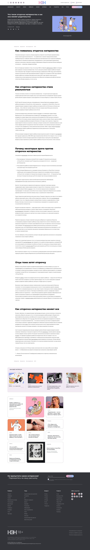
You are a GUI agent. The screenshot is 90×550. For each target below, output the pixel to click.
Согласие (58, 509)
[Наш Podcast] (81, 497)
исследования (30, 46)
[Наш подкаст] (72, 499)
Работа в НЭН (59, 499)
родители (23, 46)
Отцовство (49, 444)
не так (32, 318)
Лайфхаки (10, 495)
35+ (35, 46)
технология (28, 225)
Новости (10, 384)
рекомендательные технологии (34, 543)
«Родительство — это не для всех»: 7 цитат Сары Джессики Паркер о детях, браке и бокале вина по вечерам (54, 413)
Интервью (10, 509)
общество (17, 46)
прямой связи (29, 298)
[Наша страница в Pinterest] (23, 2)
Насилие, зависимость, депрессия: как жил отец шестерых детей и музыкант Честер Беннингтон (54, 437)
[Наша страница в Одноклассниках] (18, 2)
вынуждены (34, 339)
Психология (26, 505)
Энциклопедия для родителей (30, 493)
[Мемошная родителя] (77, 494)
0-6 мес (46, 493)
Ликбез (67, 384)
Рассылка (79, 2)
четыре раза (29, 246)
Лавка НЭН (58, 501)
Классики (26, 515)
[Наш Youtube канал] (11, 2)
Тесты (9, 511)
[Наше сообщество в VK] (16, 2)
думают (17, 335)
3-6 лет (45, 501)
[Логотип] (42, 2)
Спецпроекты (59, 497)
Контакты (58, 505)
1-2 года (46, 497)
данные (45, 115)
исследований (19, 211)
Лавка (72, 2)
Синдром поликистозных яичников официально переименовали (35, 387)
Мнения (48, 384)
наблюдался (49, 67)
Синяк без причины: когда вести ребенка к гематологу (72, 387)
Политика (58, 511)
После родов (10, 501)
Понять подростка (65, 2)
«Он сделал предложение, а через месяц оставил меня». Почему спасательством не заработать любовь (54, 388)
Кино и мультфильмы (28, 509)
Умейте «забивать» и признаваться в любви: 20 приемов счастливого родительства (16, 404)
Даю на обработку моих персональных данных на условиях (60, 480)
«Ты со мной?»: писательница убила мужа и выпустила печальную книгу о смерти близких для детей (16, 448)
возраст (58, 126)
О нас (57, 493)
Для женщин (10, 503)
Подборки (10, 507)
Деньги (25, 501)
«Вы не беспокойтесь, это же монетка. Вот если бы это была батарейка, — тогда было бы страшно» (34, 436)
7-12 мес (46, 495)
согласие (52, 479)
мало (26, 324)
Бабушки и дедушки (28, 499)
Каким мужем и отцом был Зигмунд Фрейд (53, 449)
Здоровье (26, 503)
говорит (30, 189)
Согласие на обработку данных (75, 532)
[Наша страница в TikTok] (74, 497)
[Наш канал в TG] (72, 494)
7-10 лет (46, 503)
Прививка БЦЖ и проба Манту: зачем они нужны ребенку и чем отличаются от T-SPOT (16, 436)
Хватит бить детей (28, 519)
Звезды (25, 513)
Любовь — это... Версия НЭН (14, 386)
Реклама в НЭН (59, 495)
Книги (25, 511)
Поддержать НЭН (60, 503)
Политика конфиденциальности (75, 534)
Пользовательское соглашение (75, 530)
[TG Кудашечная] (74, 494)
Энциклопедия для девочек (30, 517)
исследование (27, 242)
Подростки (46, 505)
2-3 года (46, 499)
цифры (22, 277)
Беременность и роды (12, 499)
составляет (59, 134)
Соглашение (59, 507)
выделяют (24, 155)
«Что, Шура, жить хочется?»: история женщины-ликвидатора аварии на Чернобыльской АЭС (54, 426)
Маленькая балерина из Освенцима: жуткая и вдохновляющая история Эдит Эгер (15, 460)
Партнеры (10, 513)
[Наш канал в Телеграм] (21, 2)
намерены (45, 331)
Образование (27, 507)
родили (52, 102)
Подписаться (70, 476)
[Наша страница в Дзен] (13, 2)
